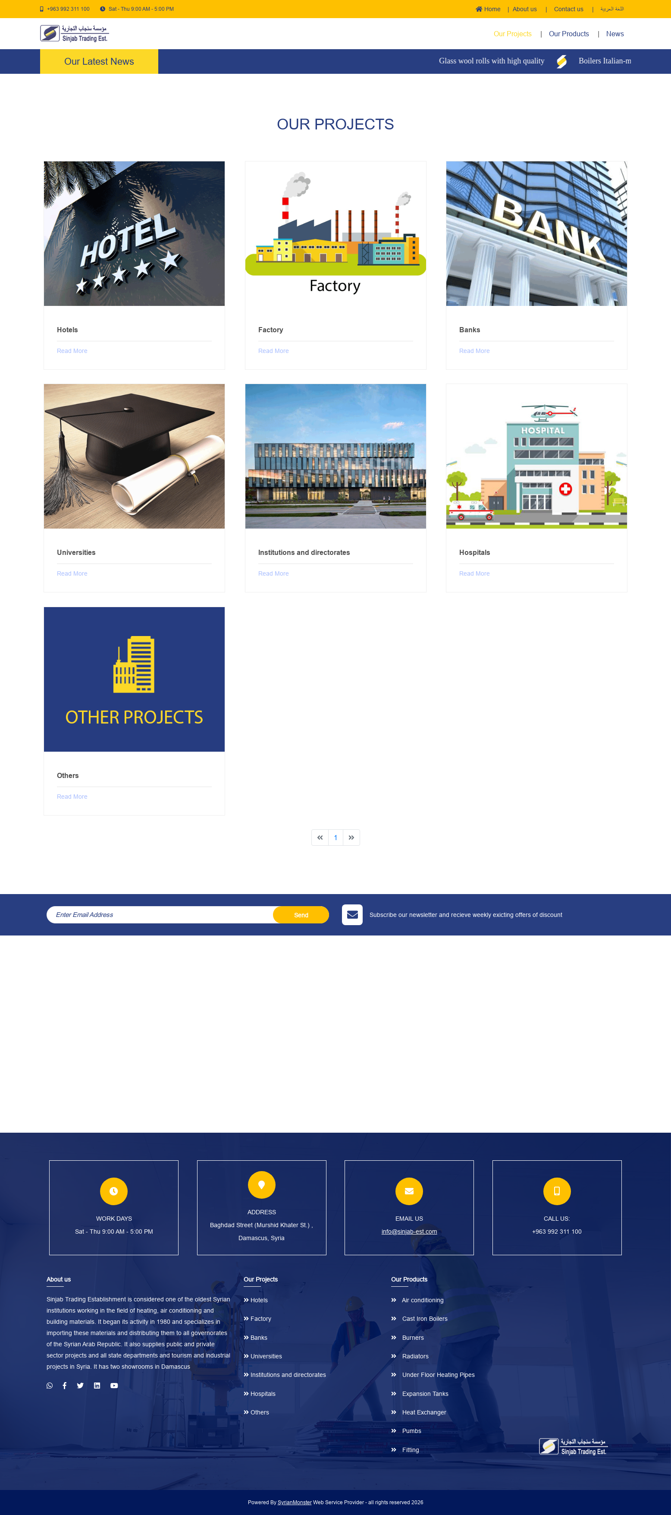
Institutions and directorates (285, 1374)
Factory (257, 1318)
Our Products (570, 34)
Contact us (569, 9)
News (615, 34)
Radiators (410, 1356)
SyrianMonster (295, 1502)
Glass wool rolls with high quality (499, 61)
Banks (255, 1337)
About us (526, 9)
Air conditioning (417, 1300)
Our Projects (513, 34)
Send (301, 915)
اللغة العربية (612, 9)
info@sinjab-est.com (409, 1231)
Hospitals (260, 1393)
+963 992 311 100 (68, 9)
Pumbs (406, 1430)
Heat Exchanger (418, 1412)
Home (488, 9)
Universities (263, 1356)
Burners (407, 1337)
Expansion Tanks (419, 1393)
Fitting (405, 1449)
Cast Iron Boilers (419, 1318)
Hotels (256, 1300)
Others (256, 1412)
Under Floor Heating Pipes (433, 1374)
